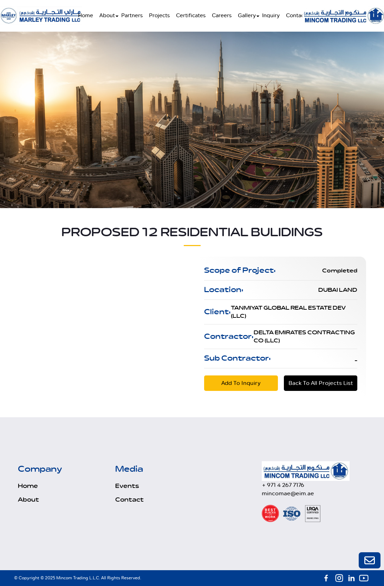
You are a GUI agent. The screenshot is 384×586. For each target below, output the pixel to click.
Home (85, 16)
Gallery (247, 16)
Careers (222, 16)
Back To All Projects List (320, 383)
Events (127, 486)
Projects (159, 16)
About (107, 16)
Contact (296, 16)
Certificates (191, 16)
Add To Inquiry (241, 383)
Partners (132, 16)
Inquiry (271, 16)
